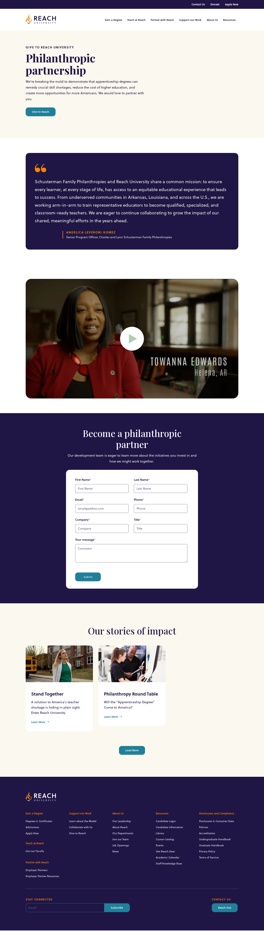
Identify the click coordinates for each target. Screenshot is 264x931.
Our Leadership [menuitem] (121, 822)
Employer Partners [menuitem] (36, 871)
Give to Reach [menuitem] (77, 834)
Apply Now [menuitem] (231, 4)
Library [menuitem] (160, 834)
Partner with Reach (162, 20)
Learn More (40, 722)
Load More (132, 751)
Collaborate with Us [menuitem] (80, 828)
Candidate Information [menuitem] (169, 828)
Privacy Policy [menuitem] (207, 852)
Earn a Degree (113, 20)
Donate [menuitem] (214, 4)
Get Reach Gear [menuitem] (165, 852)
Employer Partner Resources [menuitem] (42, 877)
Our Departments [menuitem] (122, 834)
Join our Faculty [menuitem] (35, 851)
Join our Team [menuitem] (120, 840)
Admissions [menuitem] (32, 828)
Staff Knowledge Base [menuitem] (169, 864)
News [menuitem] (115, 852)
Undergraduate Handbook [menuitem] (215, 840)
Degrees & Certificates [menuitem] (39, 822)
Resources (229, 20)
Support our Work (190, 20)
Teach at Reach (136, 20)
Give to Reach (40, 112)
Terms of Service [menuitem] (209, 858)
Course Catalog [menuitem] (165, 840)
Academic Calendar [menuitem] (167, 858)
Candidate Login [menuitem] (166, 822)
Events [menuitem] (160, 846)
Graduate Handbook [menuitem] (211, 846)
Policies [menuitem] (203, 828)
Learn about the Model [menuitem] (82, 822)
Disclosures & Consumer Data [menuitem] (216, 822)
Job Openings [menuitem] (120, 846)
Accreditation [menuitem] (207, 834)
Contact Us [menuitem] (198, 4)
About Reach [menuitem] (120, 828)
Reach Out (224, 908)
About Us (212, 20)
